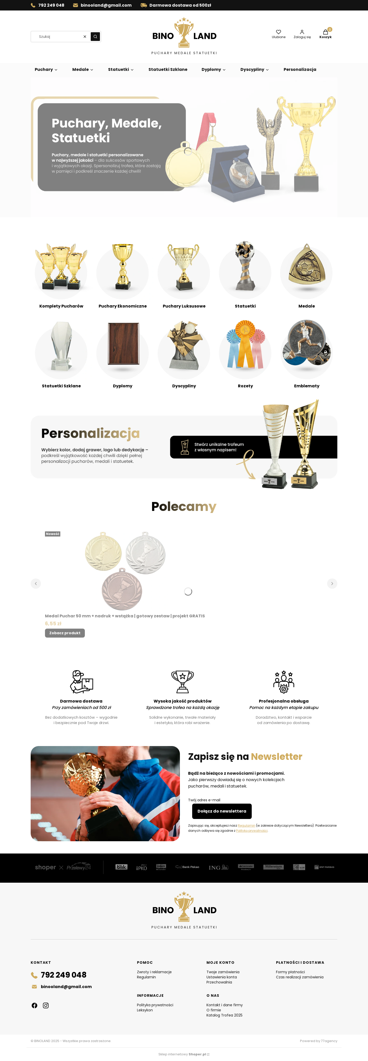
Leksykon (145, 1010)
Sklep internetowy (182, 1054)
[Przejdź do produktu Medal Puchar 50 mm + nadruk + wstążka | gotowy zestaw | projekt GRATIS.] (125, 570)
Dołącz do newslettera (222, 811)
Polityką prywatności (252, 830)
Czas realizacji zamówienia (300, 977)
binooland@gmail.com (106, 5)
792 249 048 (51, 5)
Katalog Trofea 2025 (224, 1015)
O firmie (213, 1010)
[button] (95, 36)
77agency (329, 1041)
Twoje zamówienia (222, 972)
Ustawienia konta (221, 977)
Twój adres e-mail (204, 800)
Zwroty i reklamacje (154, 972)
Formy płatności (290, 972)
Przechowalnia (219, 982)
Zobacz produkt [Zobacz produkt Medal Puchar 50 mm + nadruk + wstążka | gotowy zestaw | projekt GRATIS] (64, 633)
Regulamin (246, 825)
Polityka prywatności (155, 1005)
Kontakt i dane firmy (224, 1005)
